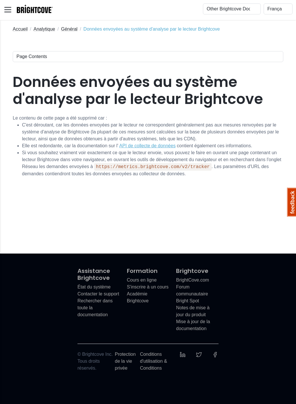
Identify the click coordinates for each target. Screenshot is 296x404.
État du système (94, 286)
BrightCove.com (192, 280)
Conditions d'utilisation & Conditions (153, 361)
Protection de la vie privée (125, 361)
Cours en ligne (142, 280)
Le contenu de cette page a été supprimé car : (148, 146)
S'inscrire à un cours (148, 286)
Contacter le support (98, 293)
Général (69, 29)
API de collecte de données (147, 145)
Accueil (20, 29)
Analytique (44, 29)
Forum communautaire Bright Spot (192, 293)
